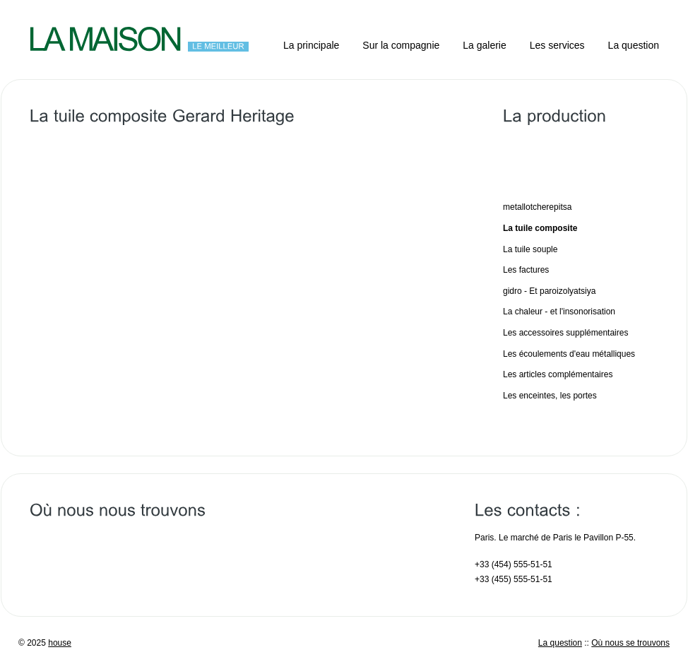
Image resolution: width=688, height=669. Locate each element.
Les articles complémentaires (557, 374)
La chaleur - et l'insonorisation (559, 311)
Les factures (526, 270)
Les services (557, 45)
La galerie (484, 45)
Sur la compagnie (400, 45)
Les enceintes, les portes (550, 396)
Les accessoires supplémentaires (565, 333)
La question (633, 45)
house (59, 643)
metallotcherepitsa (537, 207)
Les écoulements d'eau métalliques (569, 354)
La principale (311, 45)
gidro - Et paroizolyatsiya (549, 291)
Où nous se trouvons (630, 643)
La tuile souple (530, 249)
